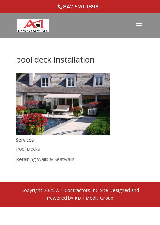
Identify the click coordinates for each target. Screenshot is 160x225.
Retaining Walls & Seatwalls (45, 159)
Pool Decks (28, 149)
